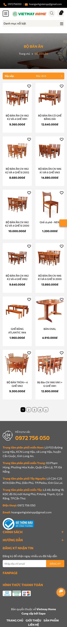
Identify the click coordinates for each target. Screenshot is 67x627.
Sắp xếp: (9, 75)
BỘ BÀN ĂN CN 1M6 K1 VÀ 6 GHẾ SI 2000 (50, 277)
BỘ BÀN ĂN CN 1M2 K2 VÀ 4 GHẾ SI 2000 (17, 224)
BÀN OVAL (50, 328)
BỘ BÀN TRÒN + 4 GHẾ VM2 (17, 384)
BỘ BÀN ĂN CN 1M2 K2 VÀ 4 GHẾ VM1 (17, 117)
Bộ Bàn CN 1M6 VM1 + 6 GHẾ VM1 (49, 384)
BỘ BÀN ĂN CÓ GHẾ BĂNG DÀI (49, 117)
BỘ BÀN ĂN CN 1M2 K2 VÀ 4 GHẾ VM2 (17, 277)
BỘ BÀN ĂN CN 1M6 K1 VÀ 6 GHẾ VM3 (49, 170)
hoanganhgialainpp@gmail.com (31, 512)
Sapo (42, 613)
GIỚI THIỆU (33, 620)
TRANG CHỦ (14, 620)
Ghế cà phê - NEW (50, 222)
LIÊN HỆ (33, 624)
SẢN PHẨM (51, 620)
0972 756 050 (32, 437)
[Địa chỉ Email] (33, 563)
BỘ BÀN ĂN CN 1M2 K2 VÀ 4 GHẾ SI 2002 (17, 170)
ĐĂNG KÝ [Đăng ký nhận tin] (55, 563)
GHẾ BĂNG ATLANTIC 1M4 (17, 330)
